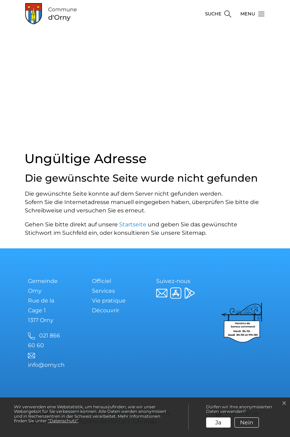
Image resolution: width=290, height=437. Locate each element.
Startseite (132, 224)
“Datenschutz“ (63, 420)
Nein (246, 422)
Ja (218, 422)
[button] (250, 14)
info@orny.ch (46, 365)
